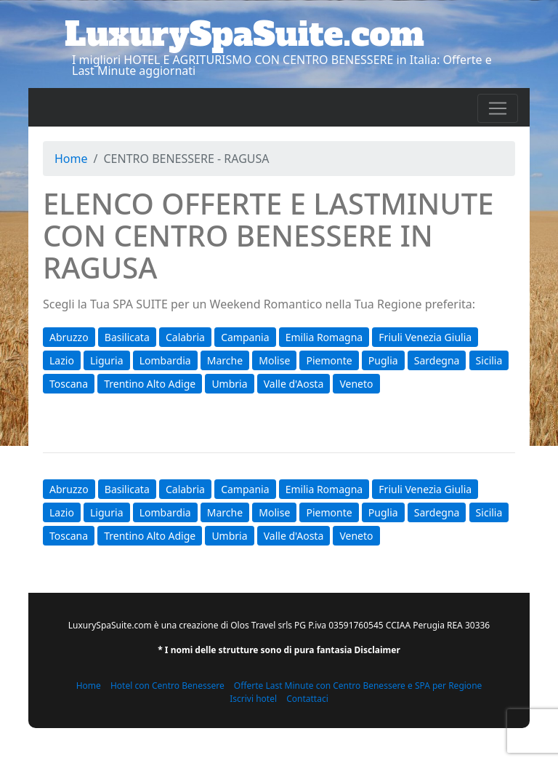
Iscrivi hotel (253, 698)
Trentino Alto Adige (149, 384)
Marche (225, 360)
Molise (274, 360)
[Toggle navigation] (497, 108)
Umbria (229, 384)
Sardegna (437, 360)
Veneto (356, 384)
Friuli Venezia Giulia (425, 337)
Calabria (185, 337)
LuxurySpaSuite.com (244, 34)
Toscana (68, 384)
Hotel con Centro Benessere (167, 685)
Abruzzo (69, 337)
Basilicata (127, 337)
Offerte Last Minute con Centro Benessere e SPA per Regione (358, 685)
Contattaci (307, 698)
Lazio (61, 360)
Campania (245, 337)
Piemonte (329, 360)
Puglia (383, 360)
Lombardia (165, 360)
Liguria (106, 360)
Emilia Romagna (324, 337)
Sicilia (489, 360)
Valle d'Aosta (294, 384)
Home (71, 159)
